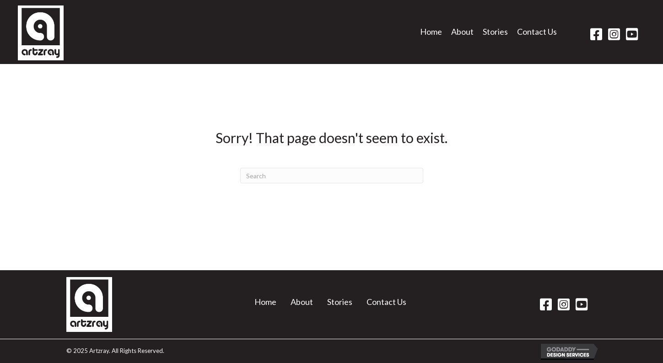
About (302, 302)
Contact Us (386, 302)
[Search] (331, 175)
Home (265, 302)
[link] (431, 34)
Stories (339, 302)
